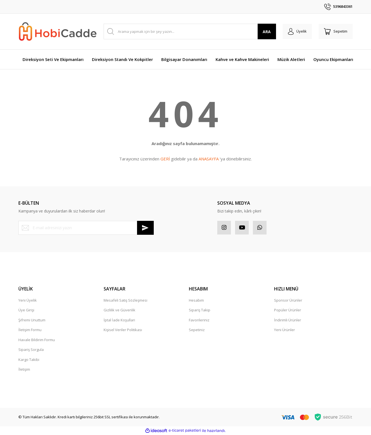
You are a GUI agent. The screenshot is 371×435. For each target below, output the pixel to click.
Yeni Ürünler (284, 330)
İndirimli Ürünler (287, 320)
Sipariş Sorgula (31, 349)
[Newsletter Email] (86, 228)
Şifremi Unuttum (31, 320)
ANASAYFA (209, 159)
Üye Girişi (26, 310)
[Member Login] (296, 31)
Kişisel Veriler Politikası (123, 330)
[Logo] (57, 31)
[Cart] (335, 31)
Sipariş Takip (199, 310)
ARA (266, 31)
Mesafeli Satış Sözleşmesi (125, 300)
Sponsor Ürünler (288, 300)
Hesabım (196, 300)
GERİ (165, 159)
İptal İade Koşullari (119, 320)
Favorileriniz (199, 320)
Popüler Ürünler (287, 310)
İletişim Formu (30, 330)
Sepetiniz (197, 330)
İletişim (24, 369)
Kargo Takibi (28, 359)
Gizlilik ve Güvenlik (119, 310)
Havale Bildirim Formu (36, 340)
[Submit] (145, 228)
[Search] (189, 31)
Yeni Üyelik (27, 300)
